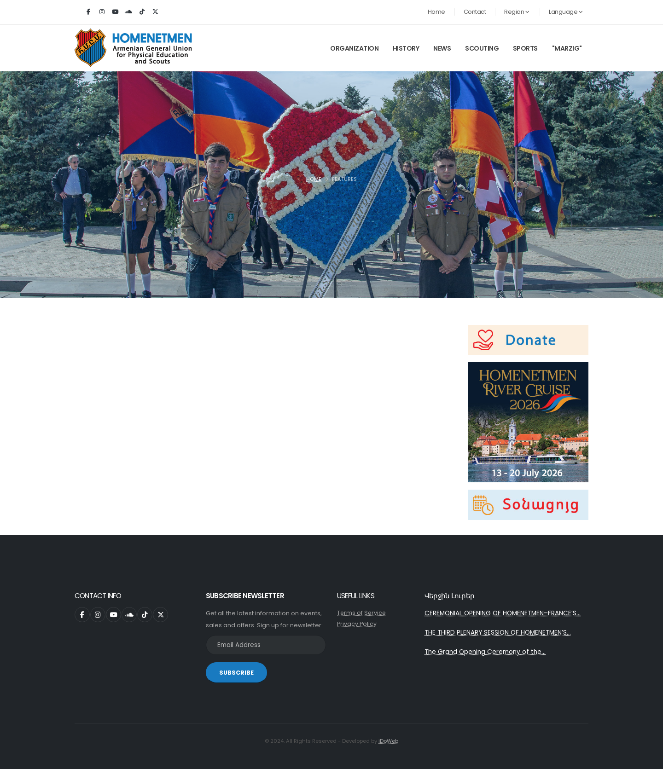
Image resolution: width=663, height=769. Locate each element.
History (406, 48)
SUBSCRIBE (236, 672)
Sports (525, 48)
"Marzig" (567, 48)
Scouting (482, 48)
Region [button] (516, 12)
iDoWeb (388, 741)
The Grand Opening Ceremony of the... (487, 653)
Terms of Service (362, 613)
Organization (354, 48)
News (442, 48)
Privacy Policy (357, 624)
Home (436, 12)
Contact (475, 12)
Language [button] (565, 12)
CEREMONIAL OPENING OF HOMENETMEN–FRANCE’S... (503, 613)
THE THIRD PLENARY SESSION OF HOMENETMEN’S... (499, 633)
